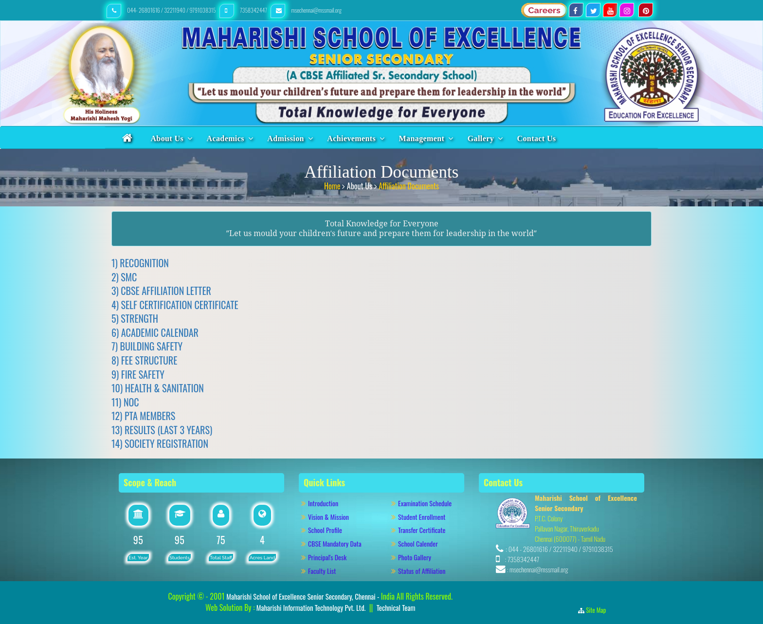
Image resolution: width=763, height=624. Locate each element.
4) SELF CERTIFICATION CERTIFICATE (174, 304)
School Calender (418, 543)
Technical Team (396, 607)
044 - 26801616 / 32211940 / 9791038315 (561, 549)
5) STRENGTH (134, 318)
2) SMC (124, 277)
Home (333, 184)
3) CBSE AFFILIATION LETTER (161, 290)
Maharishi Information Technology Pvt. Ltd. (309, 607)
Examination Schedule (425, 503)
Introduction (327, 503)
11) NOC (125, 402)
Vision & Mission (333, 517)
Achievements (351, 138)
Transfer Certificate (421, 530)
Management (422, 138)
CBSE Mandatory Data (335, 543)
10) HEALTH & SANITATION (157, 388)
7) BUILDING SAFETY (146, 346)
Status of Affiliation (421, 571)
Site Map (599, 610)
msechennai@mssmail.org (306, 10)
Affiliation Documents (409, 184)
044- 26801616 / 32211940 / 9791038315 (162, 10)
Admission (285, 138)
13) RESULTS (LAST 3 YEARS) (161, 429)
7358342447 (244, 10)
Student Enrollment (421, 517)
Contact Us (536, 138)
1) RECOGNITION (140, 263)
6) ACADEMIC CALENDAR (155, 332)
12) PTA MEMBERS (143, 415)
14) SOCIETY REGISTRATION (159, 443)
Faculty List (322, 571)
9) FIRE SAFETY (137, 374)
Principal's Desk (333, 557)
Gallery (481, 138)
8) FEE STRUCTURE (144, 360)
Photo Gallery (418, 557)
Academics (225, 138)
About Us (166, 138)
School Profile (325, 530)
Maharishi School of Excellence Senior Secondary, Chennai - (303, 596)
